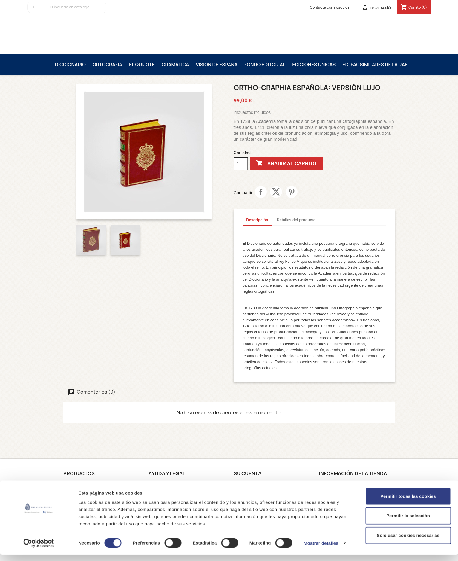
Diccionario (70, 64)
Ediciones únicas (314, 64)
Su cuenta (247, 473)
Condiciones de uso (168, 484)
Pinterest (292, 192)
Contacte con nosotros (330, 7)
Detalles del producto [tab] (296, 220)
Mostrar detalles (321, 549)
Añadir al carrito (286, 164)
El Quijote (142, 64)
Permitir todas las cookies (408, 502)
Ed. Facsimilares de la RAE (375, 64)
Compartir (261, 192)
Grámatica (175, 64)
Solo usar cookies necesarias (408, 541)
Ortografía (107, 64)
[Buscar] (66, 7)
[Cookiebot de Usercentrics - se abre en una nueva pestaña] (39, 549)
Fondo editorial (264, 64)
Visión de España (217, 64)
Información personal (255, 484)
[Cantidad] (241, 163)
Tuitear (276, 192)
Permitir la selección (408, 522)
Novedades (75, 484)
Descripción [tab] (257, 220)
